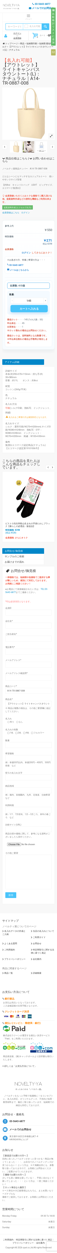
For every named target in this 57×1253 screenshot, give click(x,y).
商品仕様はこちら (15, 158)
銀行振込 (9, 998)
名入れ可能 (34, 26)
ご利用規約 (9, 949)
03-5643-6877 (15, 265)
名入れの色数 (11, 729)
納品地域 (9, 786)
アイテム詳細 (12, 362)
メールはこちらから (18, 270)
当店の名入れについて (43, 931)
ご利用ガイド (39, 937)
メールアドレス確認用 (16, 673)
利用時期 (9, 805)
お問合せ (37, 943)
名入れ (8, 718)
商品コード (11, 686)
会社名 (9, 621)
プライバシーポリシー (15, 959)
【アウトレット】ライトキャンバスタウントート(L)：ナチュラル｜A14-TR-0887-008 (21, 72)
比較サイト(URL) (13, 824)
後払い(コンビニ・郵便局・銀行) (23, 1023)
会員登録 (17, 38)
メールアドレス (13, 660)
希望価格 (9, 753)
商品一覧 (8, 973)
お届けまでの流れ (14, 561)
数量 (7, 740)
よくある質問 (10, 943)
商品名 (9, 699)
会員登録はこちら (10, 212)
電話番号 (10, 647)
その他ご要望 (11, 853)
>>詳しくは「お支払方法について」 (19, 1066)
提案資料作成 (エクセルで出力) (17, 207)
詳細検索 (37, 973)
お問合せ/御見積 (14, 551)
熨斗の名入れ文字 (13, 773)
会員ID (8, 608)
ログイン (17, 33)
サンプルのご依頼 (14, 556)
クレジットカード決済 (17, 1011)
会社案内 (37, 959)
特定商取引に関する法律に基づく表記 (34, 1239)
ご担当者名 (11, 634)
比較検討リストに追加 (53, 26)
